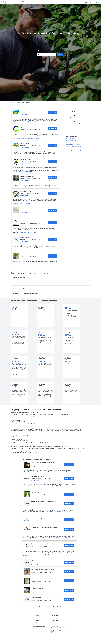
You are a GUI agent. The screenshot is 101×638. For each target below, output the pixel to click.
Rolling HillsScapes (25, 237)
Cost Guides (22, 1)
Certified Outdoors (25, 208)
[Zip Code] (46, 54)
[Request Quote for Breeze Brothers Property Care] (69, 519)
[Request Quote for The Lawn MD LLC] (52, 145)
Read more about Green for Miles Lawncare (61, 487)
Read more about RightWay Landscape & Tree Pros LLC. (29, 138)
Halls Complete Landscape (27, 176)
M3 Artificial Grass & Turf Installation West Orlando (44, 527)
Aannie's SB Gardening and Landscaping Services (44, 501)
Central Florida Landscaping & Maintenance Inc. (43, 462)
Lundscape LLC (24, 221)
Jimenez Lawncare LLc (37, 579)
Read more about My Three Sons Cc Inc (23, 203)
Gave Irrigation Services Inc (27, 110)
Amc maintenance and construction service (42, 569)
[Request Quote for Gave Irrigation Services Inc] (52, 112)
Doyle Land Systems (25, 159)
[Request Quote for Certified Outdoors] (52, 210)
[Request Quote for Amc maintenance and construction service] (69, 571)
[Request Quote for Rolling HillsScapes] (52, 239)
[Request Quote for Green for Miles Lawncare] (69, 478)
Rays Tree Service (35, 560)
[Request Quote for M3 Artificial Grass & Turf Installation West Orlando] (69, 529)
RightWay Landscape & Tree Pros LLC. (30, 127)
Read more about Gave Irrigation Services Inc (30, 121)
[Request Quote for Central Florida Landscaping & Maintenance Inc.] (69, 464)
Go (60, 54)
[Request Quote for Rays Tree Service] (69, 562)
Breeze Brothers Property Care (39, 518)
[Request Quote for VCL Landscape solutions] (69, 590)
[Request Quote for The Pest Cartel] (69, 494)
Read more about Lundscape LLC (29, 232)
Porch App (35, 1)
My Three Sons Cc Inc (25, 191)
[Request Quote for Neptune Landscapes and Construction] (69, 545)
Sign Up (91, 2)
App (86, 2)
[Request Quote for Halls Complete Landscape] (52, 177)
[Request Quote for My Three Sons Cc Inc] (52, 193)
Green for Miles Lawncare (37, 476)
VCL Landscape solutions (37, 588)
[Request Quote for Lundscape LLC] (52, 222)
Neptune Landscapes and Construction (41, 544)
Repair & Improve (13, 1)
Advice (29, 1)
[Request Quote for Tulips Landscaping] (69, 599)
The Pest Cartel (35, 492)
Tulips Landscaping (36, 597)
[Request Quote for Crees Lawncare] (52, 256)
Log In (97, 2)
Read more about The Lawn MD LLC (23, 155)
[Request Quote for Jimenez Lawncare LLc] (69, 580)
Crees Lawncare (24, 254)
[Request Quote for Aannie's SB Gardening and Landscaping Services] (69, 503)
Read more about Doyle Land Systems (23, 171)
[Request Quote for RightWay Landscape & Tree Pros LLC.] (52, 128)
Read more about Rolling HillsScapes (23, 249)
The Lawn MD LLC (24, 143)
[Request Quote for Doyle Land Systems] (52, 161)
